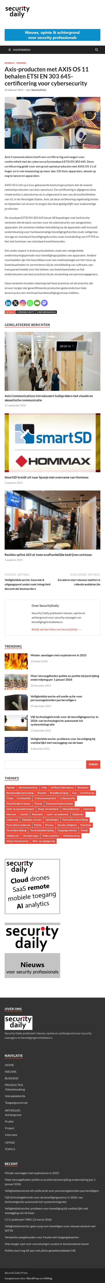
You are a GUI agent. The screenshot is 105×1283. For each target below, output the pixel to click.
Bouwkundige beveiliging (20, 792)
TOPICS (10, 1149)
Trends (84, 830)
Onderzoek (12, 819)
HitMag (47, 1278)
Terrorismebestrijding (42, 830)
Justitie (24, 814)
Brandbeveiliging (59, 792)
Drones (38, 803)
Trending (21, 63)
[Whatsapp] (30, 303)
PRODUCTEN (14, 1085)
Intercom (11, 814)
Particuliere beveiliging (75, 819)
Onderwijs (78, 814)
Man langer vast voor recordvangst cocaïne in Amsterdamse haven (47, 1244)
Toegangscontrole (67, 830)
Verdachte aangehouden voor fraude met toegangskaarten (42, 1237)
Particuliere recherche (18, 825)
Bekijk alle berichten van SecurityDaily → (56, 629)
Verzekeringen (31, 835)
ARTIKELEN (12, 1110)
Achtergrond (13, 1114)
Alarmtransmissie (28, 787)
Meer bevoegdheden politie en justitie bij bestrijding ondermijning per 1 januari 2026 (65, 677)
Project (9, 1128)
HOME (9, 1065)
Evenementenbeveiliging (59, 803)
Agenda (10, 787)
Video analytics (50, 835)
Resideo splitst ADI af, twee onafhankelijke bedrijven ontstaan (48, 555)
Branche (41, 792)
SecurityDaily (38, 89)
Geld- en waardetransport (20, 808)
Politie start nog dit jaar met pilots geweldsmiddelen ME (40, 1250)
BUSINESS (11, 1078)
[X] (15, 303)
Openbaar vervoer (31, 819)
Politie (37, 825)
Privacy (49, 825)
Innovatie (88, 808)
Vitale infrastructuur (17, 841)
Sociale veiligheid (66, 825)
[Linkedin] (8, 303)
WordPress (32, 1278)
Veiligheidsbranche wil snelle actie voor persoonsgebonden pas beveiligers (56, 698)
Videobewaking (46, 312)
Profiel (9, 1121)
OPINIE (10, 1142)
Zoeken (93, 764)
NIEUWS (10, 1071)
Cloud (9, 798)
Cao (74, 792)
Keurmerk (37, 814)
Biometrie (83, 787)
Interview (11, 1134)
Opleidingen (52, 819)
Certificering (87, 792)
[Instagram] (22, 303)
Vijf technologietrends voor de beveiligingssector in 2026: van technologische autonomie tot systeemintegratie (64, 720)
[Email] (37, 303)
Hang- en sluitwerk (48, 808)
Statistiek (85, 825)
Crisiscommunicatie (45, 798)
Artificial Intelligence (62, 787)
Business (9, 63)
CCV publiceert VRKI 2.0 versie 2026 (28, 1219)
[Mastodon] (44, 303)
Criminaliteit (24, 798)
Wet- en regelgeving (44, 841)
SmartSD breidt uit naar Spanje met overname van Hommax (47, 477)
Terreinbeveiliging (16, 830)
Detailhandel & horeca (18, 803)
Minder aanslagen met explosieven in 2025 (58, 655)
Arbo (44, 787)
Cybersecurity (25, 312)
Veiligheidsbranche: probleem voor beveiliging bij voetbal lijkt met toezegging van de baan (63, 740)
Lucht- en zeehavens (58, 814)
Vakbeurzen (12, 835)
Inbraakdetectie (70, 808)
